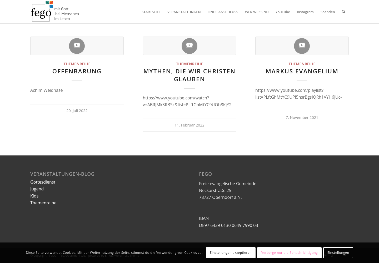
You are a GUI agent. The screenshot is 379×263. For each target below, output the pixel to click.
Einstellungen (338, 252)
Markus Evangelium (302, 71)
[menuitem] (151, 11)
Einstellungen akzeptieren (231, 252)
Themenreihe (76, 63)
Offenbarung (77, 71)
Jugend (37, 189)
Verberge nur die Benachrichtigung (289, 252)
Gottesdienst (42, 182)
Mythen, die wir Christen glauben (189, 75)
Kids (34, 196)
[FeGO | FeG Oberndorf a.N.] (55, 11)
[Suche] (343, 11)
